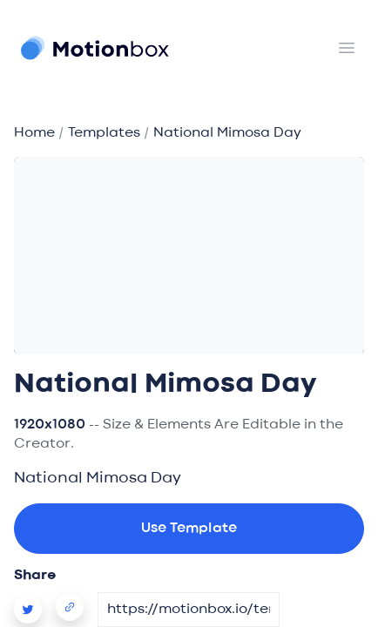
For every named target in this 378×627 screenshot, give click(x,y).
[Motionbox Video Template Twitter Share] (35, 610)
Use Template (189, 528)
